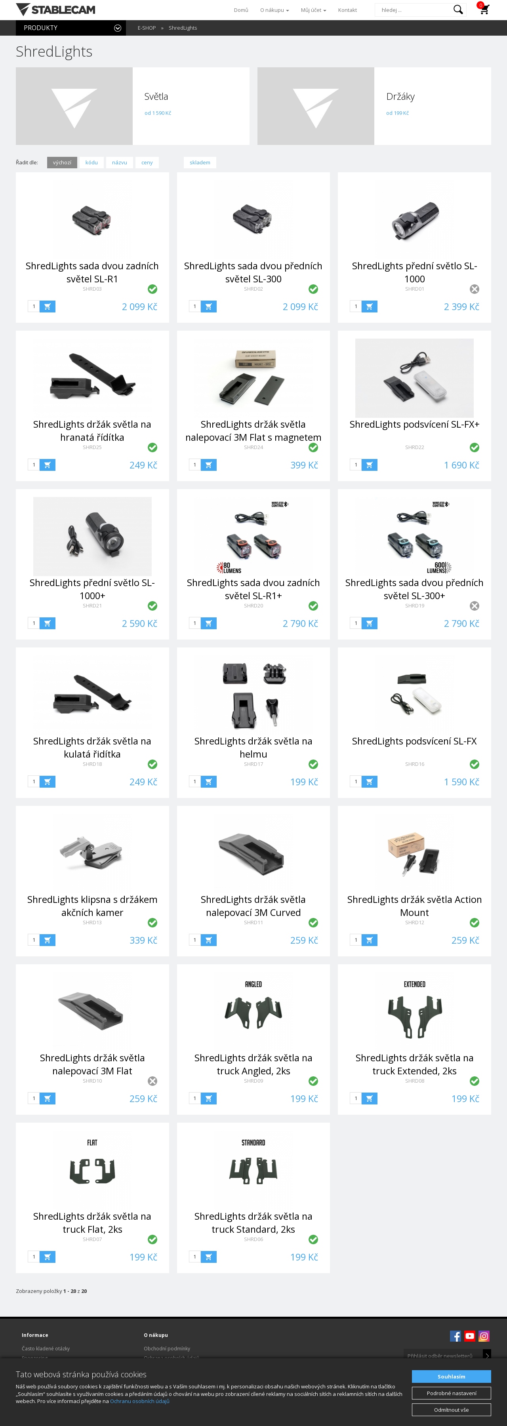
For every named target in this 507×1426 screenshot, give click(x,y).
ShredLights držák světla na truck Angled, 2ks (253, 1064)
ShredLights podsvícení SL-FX (414, 741)
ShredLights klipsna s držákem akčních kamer (92, 906)
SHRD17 (253, 763)
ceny (147, 162)
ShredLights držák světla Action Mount (414, 906)
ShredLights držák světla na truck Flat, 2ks (92, 1223)
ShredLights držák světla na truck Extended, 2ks (415, 1064)
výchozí (62, 162)
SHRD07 (92, 1239)
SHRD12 (414, 922)
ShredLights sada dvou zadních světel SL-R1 (92, 272)
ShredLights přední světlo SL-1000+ (92, 589)
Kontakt (347, 9)
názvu (119, 162)
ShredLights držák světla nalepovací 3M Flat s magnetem (253, 431)
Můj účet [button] (313, 9)
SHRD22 (414, 447)
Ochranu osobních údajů (140, 1401)
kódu (92, 162)
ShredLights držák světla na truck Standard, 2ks (253, 1223)
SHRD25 (92, 447)
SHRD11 (253, 922)
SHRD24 (253, 447)
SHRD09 (253, 1080)
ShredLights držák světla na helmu (253, 747)
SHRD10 (92, 1080)
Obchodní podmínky (167, 1348)
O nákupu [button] (274, 9)
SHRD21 (92, 605)
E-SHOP (147, 27)
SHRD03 (92, 288)
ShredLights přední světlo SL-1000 (414, 272)
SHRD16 (414, 763)
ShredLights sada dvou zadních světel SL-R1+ (253, 589)
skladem (200, 162)
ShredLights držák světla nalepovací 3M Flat (92, 1064)
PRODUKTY (40, 27)
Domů (241, 9)
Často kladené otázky (46, 1348)
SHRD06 (253, 1239)
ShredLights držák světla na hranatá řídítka (92, 431)
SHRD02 (253, 288)
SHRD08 (414, 1080)
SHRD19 (414, 605)
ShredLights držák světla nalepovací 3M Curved (253, 906)
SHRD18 (92, 763)
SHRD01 (414, 288)
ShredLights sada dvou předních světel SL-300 (253, 272)
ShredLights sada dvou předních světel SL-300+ (414, 589)
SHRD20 (253, 605)
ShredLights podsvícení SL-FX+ (415, 424)
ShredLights (183, 27)
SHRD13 (92, 922)
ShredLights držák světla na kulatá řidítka (92, 747)
